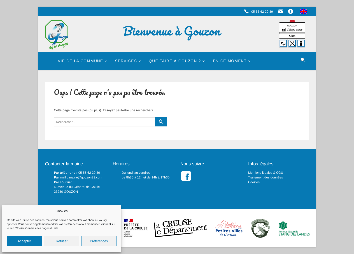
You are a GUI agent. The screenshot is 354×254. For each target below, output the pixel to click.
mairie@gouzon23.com (85, 177)
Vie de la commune (80, 61)
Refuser (62, 241)
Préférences (99, 241)
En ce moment (230, 61)
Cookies (254, 182)
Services (126, 61)
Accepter (24, 241)
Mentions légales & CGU (265, 172)
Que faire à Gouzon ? (175, 61)
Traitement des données (265, 177)
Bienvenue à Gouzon (174, 31)
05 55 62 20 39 (89, 172)
